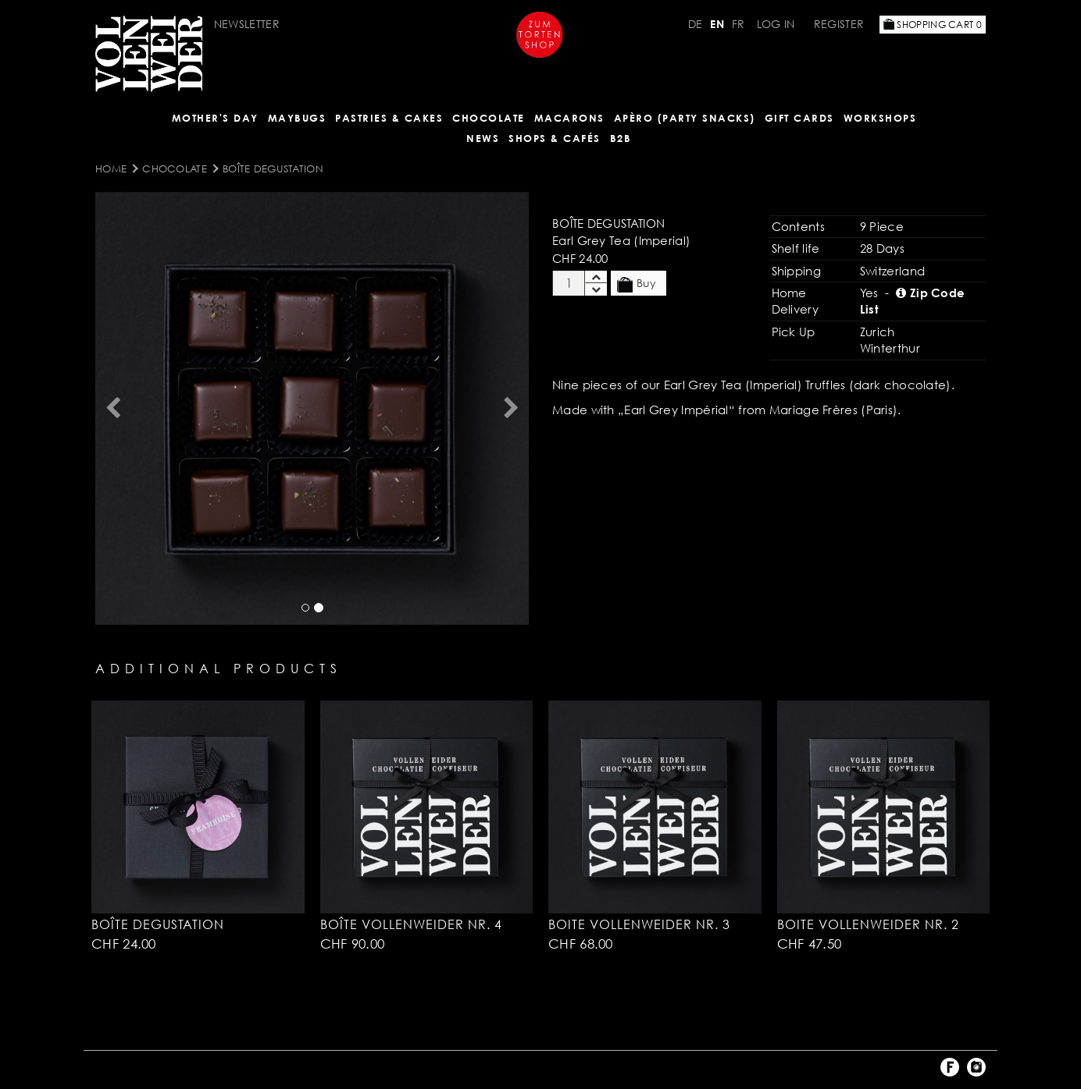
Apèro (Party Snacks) (684, 118)
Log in (776, 23)
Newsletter (247, 23)
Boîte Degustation (273, 168)
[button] (112, 408)
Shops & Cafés (554, 138)
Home (111, 168)
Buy (636, 284)
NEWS (482, 138)
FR (738, 23)
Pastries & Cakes (389, 118)
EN (717, 23)
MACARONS (569, 118)
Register (839, 23)
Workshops (880, 118)
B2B (621, 138)
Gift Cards (799, 118)
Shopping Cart (932, 24)
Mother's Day (215, 118)
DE (695, 23)
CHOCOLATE (488, 118)
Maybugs (297, 118)
